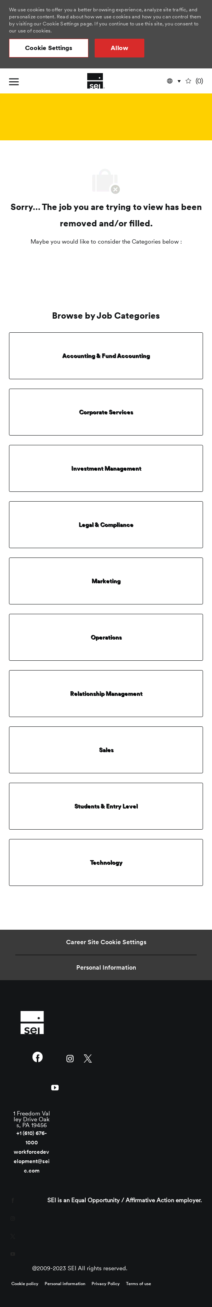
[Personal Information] (106, 967)
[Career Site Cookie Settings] (106, 942)
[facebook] (37, 1058)
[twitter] (88, 1058)
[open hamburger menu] (14, 81)
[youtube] (55, 1087)
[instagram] (70, 1058)
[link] (32, 1022)
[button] (49, 48)
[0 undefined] (195, 81)
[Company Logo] (96, 81)
